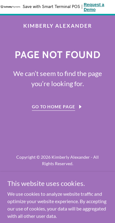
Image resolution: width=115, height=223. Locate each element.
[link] (57, 26)
